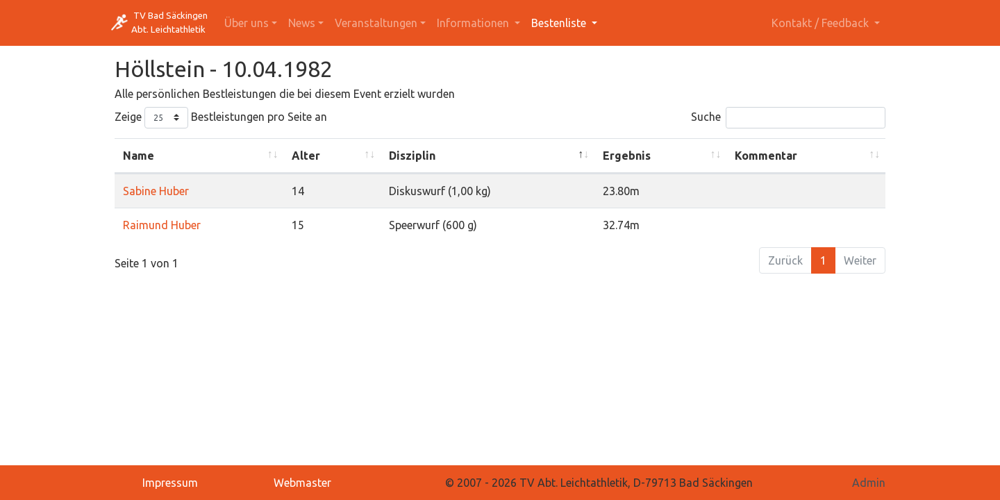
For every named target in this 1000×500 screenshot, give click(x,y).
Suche (788, 117)
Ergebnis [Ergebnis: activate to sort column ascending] (627, 155)
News (301, 23)
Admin (868, 482)
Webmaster (302, 482)
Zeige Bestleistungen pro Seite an (221, 117)
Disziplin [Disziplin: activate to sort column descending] (412, 155)
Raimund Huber (162, 225)
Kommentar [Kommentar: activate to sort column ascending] (766, 155)
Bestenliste (560, 23)
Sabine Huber (156, 191)
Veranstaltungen (376, 23)
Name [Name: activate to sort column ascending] (138, 155)
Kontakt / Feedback (822, 23)
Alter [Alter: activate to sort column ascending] (306, 155)
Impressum (170, 482)
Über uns (246, 23)
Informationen (474, 23)
